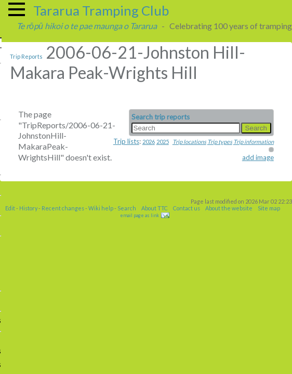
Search (126, 208)
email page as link (139, 215)
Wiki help (100, 208)
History (28, 208)
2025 (162, 141)
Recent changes (63, 208)
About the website (229, 208)
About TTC (154, 208)
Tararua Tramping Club (101, 10)
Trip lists (126, 141)
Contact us (186, 208)
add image (258, 157)
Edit (10, 208)
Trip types (219, 141)
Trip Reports (26, 56)
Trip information (253, 141)
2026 (148, 141)
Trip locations (189, 141)
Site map (269, 208)
